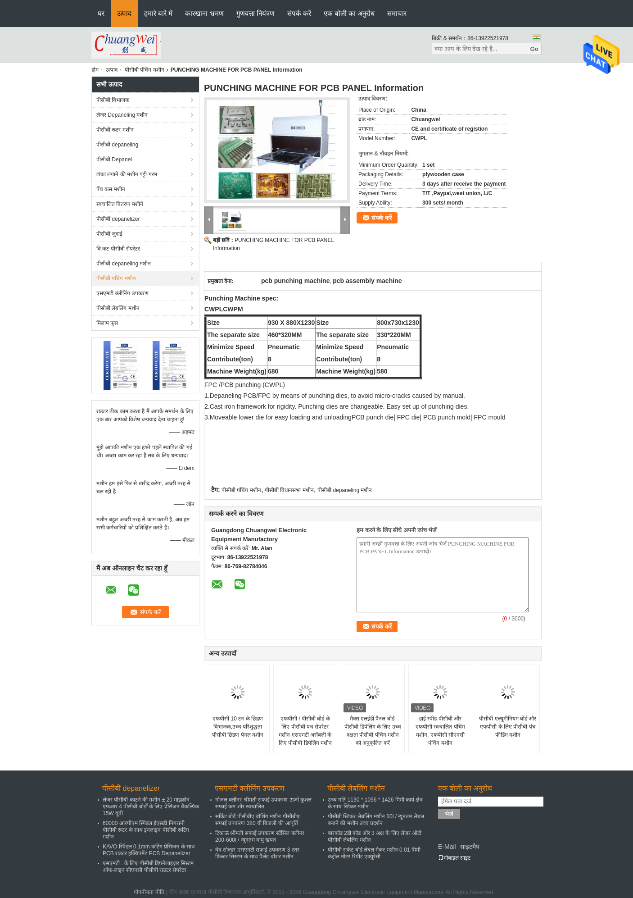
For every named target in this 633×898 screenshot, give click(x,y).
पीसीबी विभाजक (112, 100)
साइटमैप (469, 846)
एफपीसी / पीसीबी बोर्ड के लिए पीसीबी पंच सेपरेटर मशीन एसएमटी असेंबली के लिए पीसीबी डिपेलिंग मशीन (305, 731)
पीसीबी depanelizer (118, 219)
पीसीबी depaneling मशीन (123, 263)
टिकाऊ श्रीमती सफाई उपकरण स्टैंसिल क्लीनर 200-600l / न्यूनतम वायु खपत (259, 836)
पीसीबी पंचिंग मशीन (144, 70)
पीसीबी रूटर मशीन (115, 130)
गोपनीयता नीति (149, 892)
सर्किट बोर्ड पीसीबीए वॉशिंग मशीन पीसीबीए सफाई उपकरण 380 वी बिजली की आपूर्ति (257, 819)
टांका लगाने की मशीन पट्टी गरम (126, 174)
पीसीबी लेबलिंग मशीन (118, 308)
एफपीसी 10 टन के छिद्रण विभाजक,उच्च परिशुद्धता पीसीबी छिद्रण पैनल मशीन (237, 727)
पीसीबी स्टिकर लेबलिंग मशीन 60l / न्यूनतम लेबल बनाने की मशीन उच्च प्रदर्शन (376, 819)
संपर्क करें (299, 13)
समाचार (397, 13)
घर (101, 13)
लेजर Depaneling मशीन (122, 115)
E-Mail (447, 846)
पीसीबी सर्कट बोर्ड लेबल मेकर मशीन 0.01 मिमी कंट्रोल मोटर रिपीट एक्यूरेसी (374, 853)
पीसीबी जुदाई (109, 234)
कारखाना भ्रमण (204, 13)
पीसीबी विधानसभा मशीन (289, 490)
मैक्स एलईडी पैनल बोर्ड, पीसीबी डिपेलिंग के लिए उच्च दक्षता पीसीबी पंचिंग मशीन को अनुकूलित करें (372, 731)
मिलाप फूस (107, 323)
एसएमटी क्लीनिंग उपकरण (122, 293)
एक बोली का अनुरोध (349, 13)
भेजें (449, 814)
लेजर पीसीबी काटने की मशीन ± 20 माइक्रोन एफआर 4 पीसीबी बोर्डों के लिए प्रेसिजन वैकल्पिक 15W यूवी (151, 806)
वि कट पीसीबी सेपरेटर (118, 249)
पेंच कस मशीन (110, 189)
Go (534, 49)
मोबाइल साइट (454, 858)
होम (95, 70)
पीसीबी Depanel (114, 159)
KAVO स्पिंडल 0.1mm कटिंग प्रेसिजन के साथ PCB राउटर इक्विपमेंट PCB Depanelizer (149, 850)
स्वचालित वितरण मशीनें (119, 204)
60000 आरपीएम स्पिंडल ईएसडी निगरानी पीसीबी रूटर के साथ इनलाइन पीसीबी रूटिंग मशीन (146, 830)
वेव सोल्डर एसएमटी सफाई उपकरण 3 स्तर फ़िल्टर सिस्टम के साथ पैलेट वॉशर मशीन (257, 853)
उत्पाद (124, 13)
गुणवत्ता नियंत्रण (255, 13)
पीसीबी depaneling (117, 144)
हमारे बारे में (158, 13)
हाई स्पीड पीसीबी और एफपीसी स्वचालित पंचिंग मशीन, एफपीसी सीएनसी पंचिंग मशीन (440, 731)
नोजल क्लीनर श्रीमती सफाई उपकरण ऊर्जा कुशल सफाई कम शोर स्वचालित (263, 803)
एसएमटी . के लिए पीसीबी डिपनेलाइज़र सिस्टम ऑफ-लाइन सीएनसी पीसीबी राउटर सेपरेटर (148, 866)
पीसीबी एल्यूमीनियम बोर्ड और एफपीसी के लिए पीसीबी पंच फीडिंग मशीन (507, 727)
